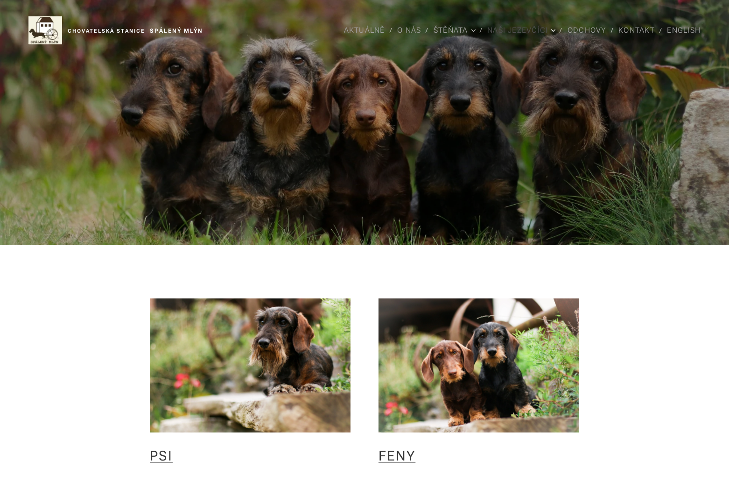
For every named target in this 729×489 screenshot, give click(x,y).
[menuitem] (363, 30)
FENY (397, 455)
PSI (161, 455)
